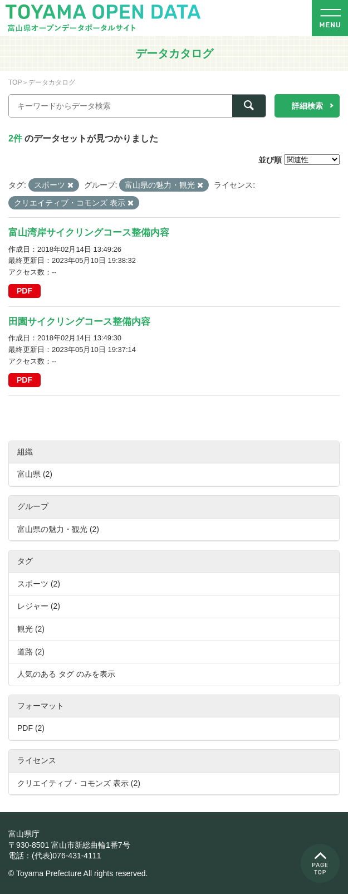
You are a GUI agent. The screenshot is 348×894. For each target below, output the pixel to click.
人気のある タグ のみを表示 (66, 674)
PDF (24, 290)
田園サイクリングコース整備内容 (79, 321)
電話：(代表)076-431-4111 (54, 855)
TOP (15, 82)
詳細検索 (307, 105)
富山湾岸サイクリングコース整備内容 (88, 232)
